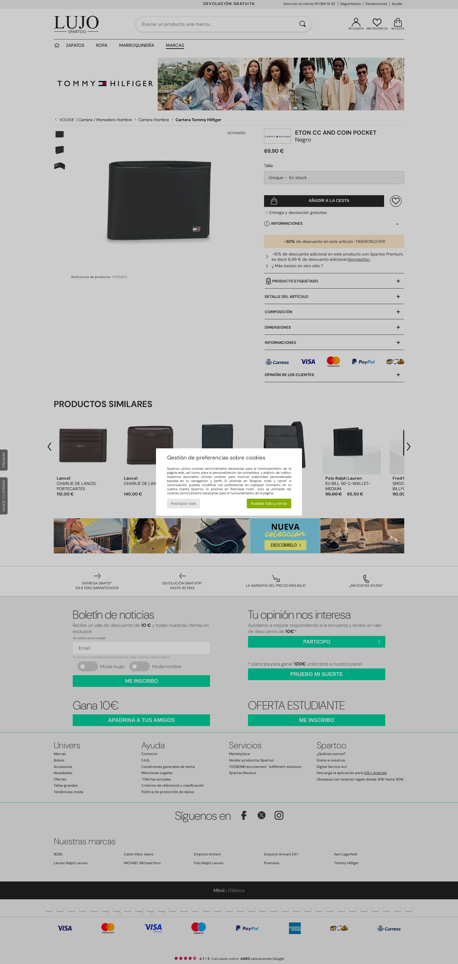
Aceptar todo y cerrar (269, 503)
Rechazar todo (183, 503)
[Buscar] (302, 24)
